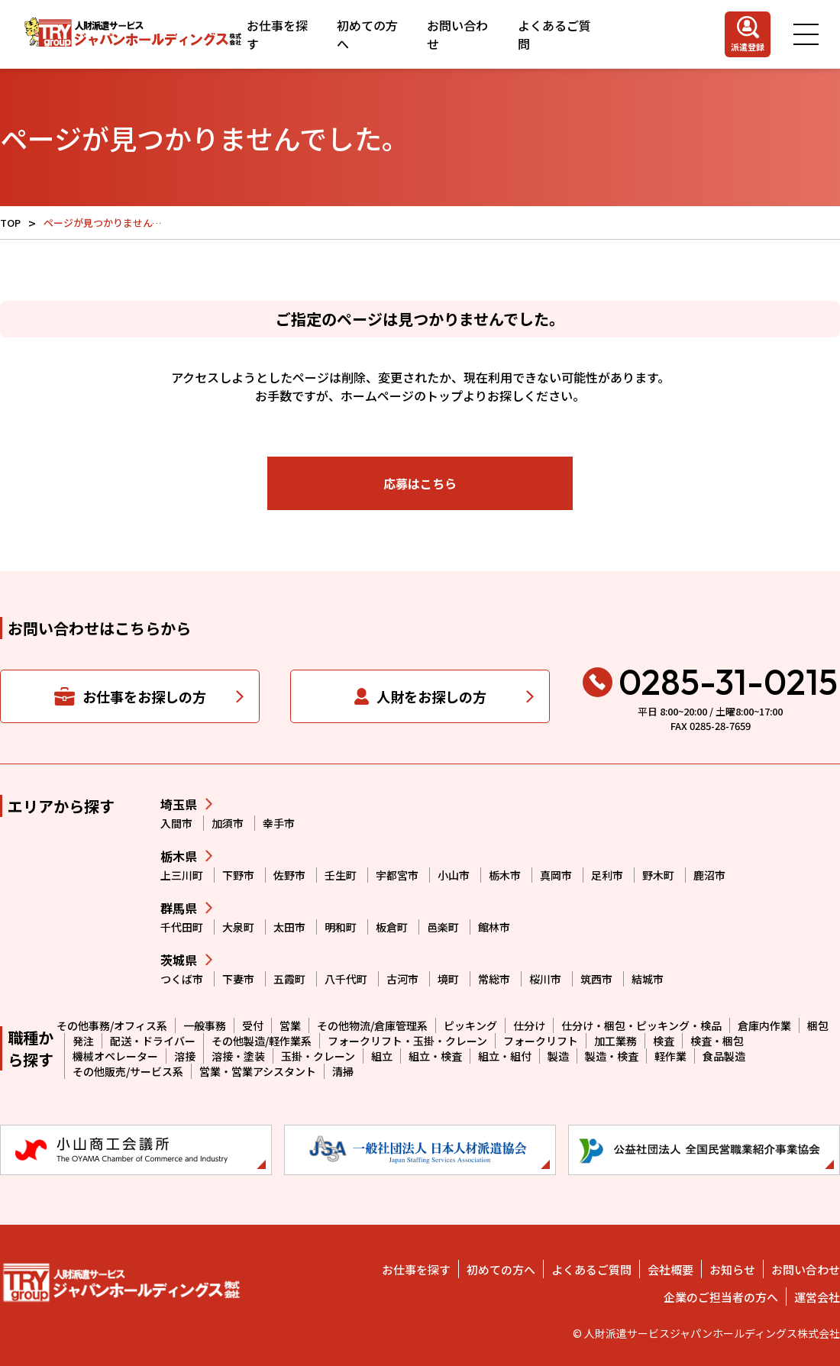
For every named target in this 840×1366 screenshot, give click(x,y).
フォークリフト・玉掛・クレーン (407, 1040)
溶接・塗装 (238, 1056)
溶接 (184, 1056)
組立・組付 (504, 1056)
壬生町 (341, 875)
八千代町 (346, 979)
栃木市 (505, 875)
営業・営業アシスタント (257, 1071)
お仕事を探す (277, 34)
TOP (10, 222)
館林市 (494, 927)
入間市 (176, 823)
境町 (448, 979)
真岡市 (556, 875)
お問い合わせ (457, 34)
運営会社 (817, 1297)
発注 (83, 1040)
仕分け (529, 1025)
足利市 (607, 875)
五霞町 (289, 979)
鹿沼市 (709, 875)
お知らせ (732, 1269)
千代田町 (181, 927)
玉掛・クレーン (318, 1056)
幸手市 (279, 823)
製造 (558, 1056)
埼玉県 (178, 804)
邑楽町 (443, 927)
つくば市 (181, 979)
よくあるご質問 (554, 34)
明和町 (341, 927)
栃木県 (178, 856)
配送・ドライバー (152, 1040)
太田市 (289, 927)
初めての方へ (367, 34)
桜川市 (545, 979)
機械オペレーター (115, 1056)
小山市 (454, 875)
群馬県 (178, 908)
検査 (663, 1040)
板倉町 (392, 927)
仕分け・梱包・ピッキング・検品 (641, 1025)
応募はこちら (420, 483)
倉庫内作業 (764, 1025)
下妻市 (238, 979)
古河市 (402, 979)
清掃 (343, 1071)
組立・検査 (435, 1056)
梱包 (818, 1025)
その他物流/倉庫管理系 (372, 1025)
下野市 (238, 875)
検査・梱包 (717, 1040)
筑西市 (596, 979)
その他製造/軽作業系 (262, 1040)
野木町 (658, 875)
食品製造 (724, 1056)
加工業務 (615, 1040)
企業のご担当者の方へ (721, 1297)
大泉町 (238, 927)
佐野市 (289, 875)
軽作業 (670, 1056)
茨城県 (178, 960)
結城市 (648, 979)
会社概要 (670, 1269)
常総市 (494, 979)
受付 (252, 1025)
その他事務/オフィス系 (112, 1025)
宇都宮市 (397, 875)
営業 (290, 1025)
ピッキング (470, 1025)
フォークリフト (540, 1040)
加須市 (228, 823)
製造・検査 (611, 1056)
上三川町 (181, 875)
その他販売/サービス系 (128, 1071)
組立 (382, 1056)
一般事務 (204, 1025)
